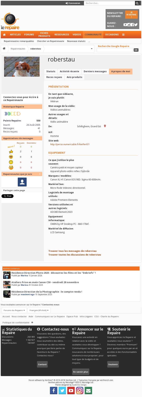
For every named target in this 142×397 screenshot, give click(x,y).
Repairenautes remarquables (19, 41)
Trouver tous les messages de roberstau (72, 251)
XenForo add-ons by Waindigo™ (61, 382)
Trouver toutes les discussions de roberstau (74, 254)
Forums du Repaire (13, 310)
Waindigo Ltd (87, 382)
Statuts (50, 71)
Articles (15, 34)
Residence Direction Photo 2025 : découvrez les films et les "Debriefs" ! (53, 272)
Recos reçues (54, 77)
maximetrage (28, 294)
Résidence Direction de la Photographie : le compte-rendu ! (46, 291)
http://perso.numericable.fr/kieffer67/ (69, 144)
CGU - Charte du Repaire (106, 316)
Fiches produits (44, 34)
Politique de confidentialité (16, 322)
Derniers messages (95, 71)
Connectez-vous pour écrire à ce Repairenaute (20, 98)
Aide (31, 316)
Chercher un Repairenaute (50, 41)
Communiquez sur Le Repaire (50, 316)
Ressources (62, 34)
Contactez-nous (50, 304)
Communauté (93, 34)
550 (38, 120)
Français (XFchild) (38, 310)
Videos (77, 34)
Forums (29, 34)
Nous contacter (19, 316)
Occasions (112, 34)
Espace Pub (72, 316)
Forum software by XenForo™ (53, 380)
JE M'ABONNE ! (131, 14)
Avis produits (74, 77)
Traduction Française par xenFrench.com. (96, 380)
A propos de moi (120, 71)
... (89, 41)
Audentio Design (79, 384)
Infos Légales (86, 316)
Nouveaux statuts (76, 41)
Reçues (20, 142)
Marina (24, 275)
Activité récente (69, 71)
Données (31, 142)
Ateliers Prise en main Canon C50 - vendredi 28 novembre (45, 282)
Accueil (4, 34)
